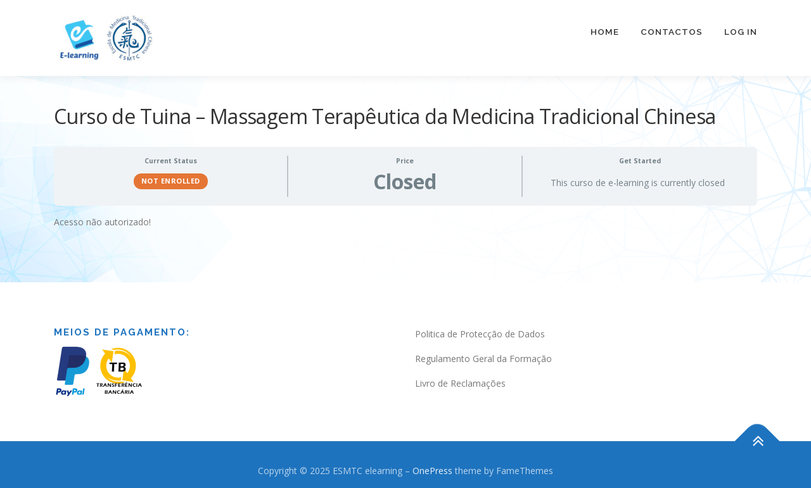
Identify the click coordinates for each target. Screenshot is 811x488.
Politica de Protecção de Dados (480, 326)
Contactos (672, 32)
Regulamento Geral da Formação (483, 351)
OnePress (432, 463)
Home (605, 32)
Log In (740, 32)
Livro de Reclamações (460, 376)
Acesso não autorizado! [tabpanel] (102, 214)
